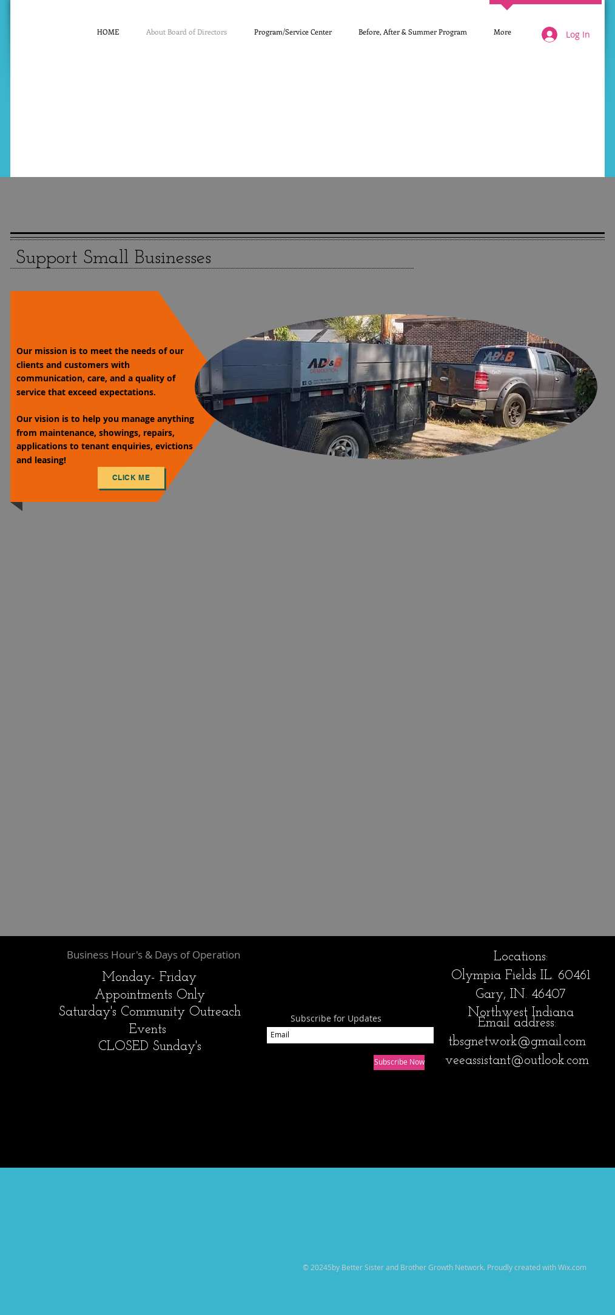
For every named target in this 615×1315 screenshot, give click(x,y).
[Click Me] (131, 478)
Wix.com (572, 1267)
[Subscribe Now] (399, 1062)
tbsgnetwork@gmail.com (517, 1042)
